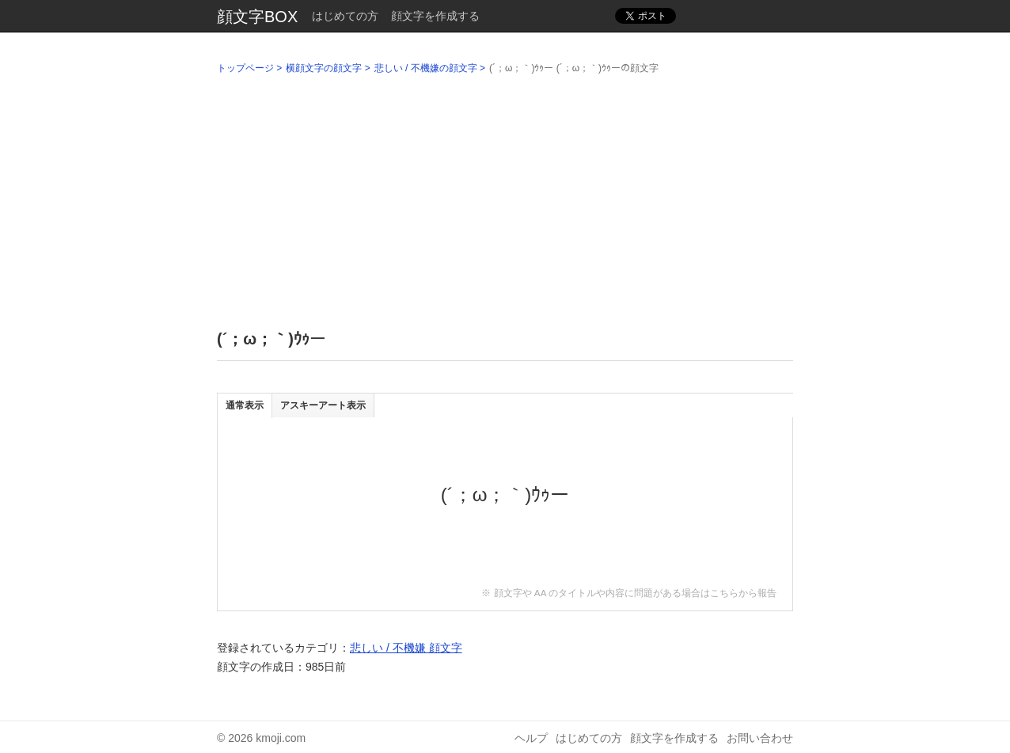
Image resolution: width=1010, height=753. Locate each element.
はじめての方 (345, 16)
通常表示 (245, 405)
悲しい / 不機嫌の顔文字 (425, 68)
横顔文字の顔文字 (324, 68)
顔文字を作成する (435, 16)
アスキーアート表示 (323, 405)
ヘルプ (531, 738)
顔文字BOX (257, 16)
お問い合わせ (760, 738)
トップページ (245, 68)
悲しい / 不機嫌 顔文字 (406, 647)
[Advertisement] (505, 199)
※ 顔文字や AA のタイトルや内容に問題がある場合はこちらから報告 (628, 593)
